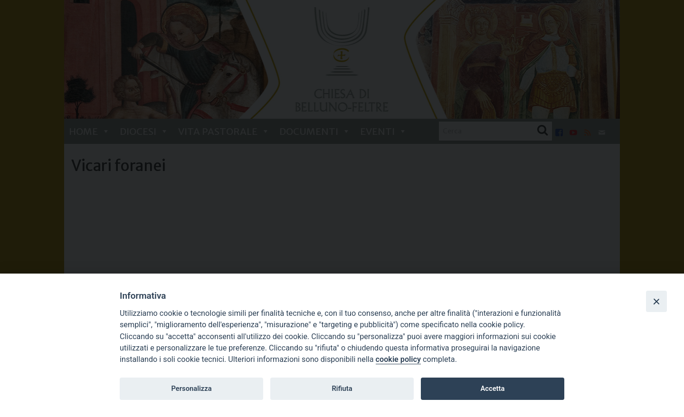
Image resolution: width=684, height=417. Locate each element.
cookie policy (398, 359)
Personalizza (191, 388)
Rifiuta (342, 388)
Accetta (492, 388)
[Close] (656, 301)
